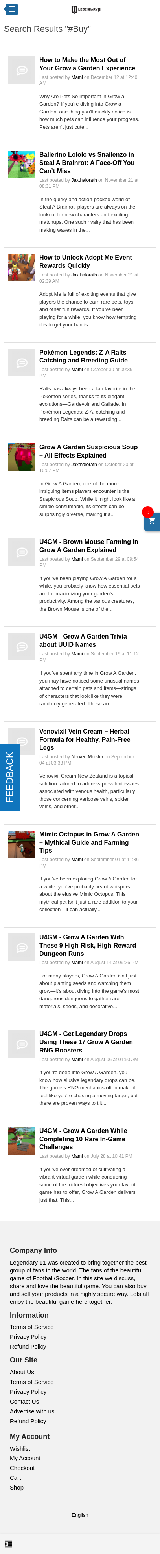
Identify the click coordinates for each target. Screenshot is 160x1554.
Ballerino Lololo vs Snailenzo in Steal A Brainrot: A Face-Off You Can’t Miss (86, 162)
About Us (22, 1372)
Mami (77, 77)
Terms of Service (32, 1326)
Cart (15, 1477)
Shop (17, 1487)
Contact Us (24, 1401)
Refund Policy (28, 1346)
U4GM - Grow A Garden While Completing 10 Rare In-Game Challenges (83, 1139)
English (80, 1515)
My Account (25, 1458)
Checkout (22, 1467)
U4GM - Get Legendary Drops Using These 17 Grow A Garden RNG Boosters (86, 1042)
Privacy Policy (28, 1336)
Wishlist (20, 1448)
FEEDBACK (9, 777)
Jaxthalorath (84, 180)
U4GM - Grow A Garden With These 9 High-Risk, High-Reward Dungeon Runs (87, 945)
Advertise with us (32, 1411)
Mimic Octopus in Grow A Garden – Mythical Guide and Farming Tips (89, 842)
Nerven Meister (87, 757)
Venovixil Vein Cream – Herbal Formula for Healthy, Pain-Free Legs (85, 739)
